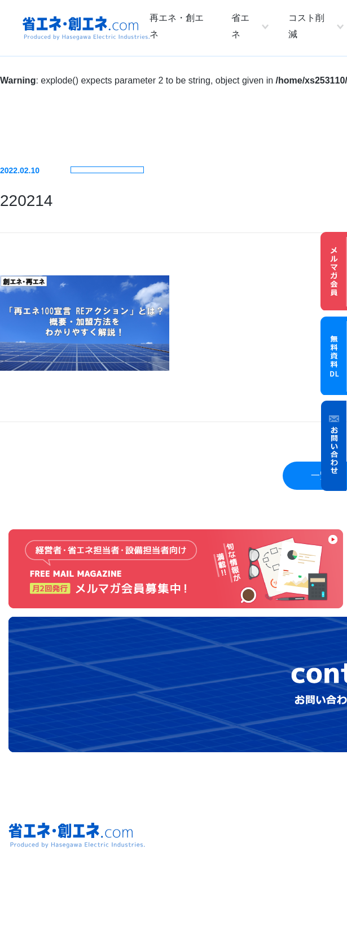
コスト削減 (306, 26)
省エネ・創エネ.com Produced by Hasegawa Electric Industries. (86, 28)
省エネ (240, 26)
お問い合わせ (334, 446)
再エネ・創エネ (177, 26)
